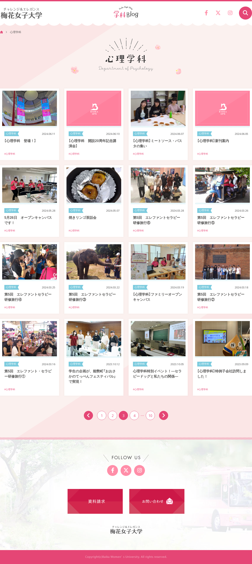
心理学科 (11, 133)
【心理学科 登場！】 (20, 140)
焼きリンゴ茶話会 (82, 217)
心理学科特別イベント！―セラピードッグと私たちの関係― (157, 373)
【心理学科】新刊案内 (213, 140)
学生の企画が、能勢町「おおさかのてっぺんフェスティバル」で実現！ (92, 376)
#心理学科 (9, 153)
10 (150, 415)
